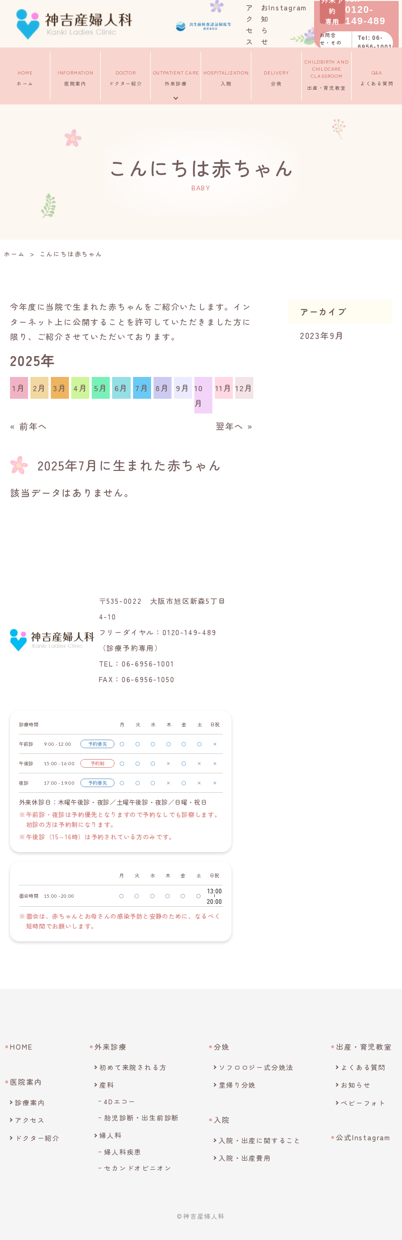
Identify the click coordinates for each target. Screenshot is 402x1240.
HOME (21, 1047)
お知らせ (356, 1085)
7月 (142, 388)
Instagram (291, 6)
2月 (40, 388)
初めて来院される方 (133, 1067)
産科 (107, 1085)
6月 (122, 388)
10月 (199, 395)
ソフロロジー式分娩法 (256, 1067)
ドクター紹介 (126, 74)
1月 (19, 388)
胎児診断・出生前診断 (141, 1117)
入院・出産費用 (245, 1158)
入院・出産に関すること (260, 1140)
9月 (183, 388)
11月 (223, 388)
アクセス (30, 1120)
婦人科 (110, 1135)
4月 (80, 388)
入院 (226, 74)
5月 (101, 388)
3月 (60, 388)
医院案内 (75, 74)
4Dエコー (120, 1101)
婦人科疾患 (123, 1151)
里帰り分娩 (237, 1085)
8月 (162, 388)
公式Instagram (363, 1137)
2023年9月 (322, 335)
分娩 (276, 74)
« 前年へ (29, 426)
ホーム (25, 74)
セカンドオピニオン (138, 1168)
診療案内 (30, 1102)
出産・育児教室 (327, 74)
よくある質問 (377, 74)
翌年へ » (234, 426)
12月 (244, 388)
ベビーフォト (363, 1103)
